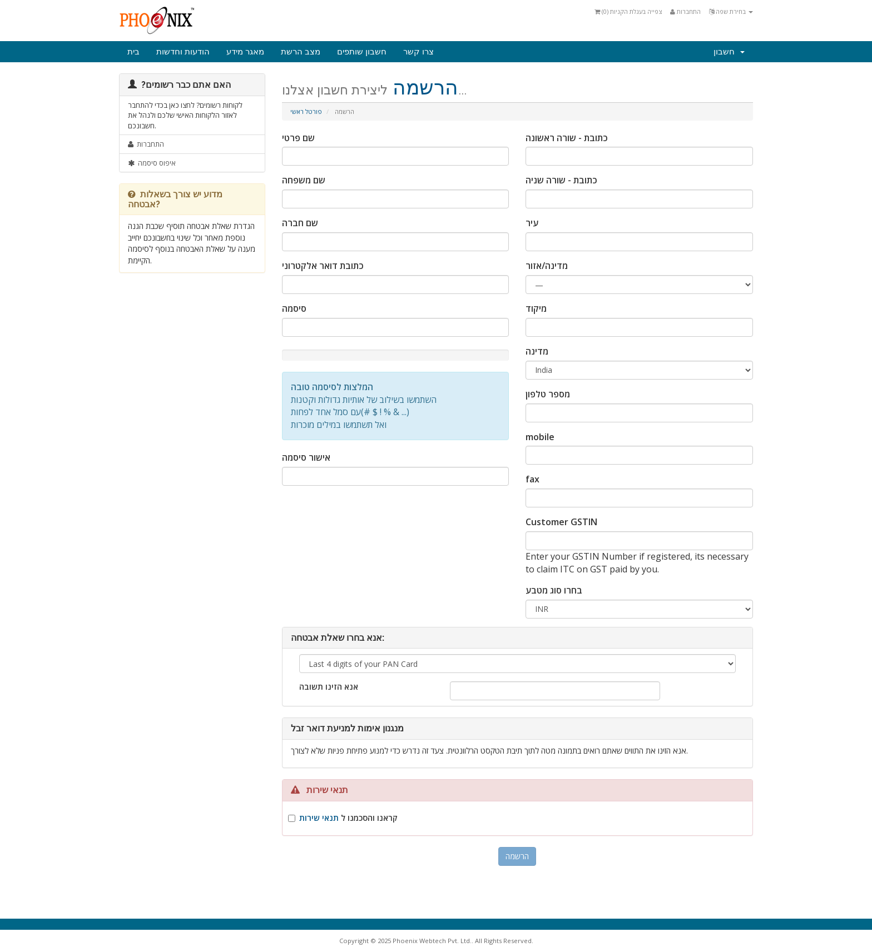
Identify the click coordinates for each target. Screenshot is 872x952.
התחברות (685, 11)
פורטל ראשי (306, 111)
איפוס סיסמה (152, 163)
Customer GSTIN (561, 522)
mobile (540, 437)
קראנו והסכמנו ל (348, 818)
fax (532, 479)
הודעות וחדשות (183, 52)
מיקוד (536, 308)
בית (133, 52)
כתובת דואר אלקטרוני (323, 266)
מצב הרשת (300, 52)
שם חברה (300, 223)
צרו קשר (418, 52)
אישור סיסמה (306, 457)
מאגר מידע (245, 52)
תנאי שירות (319, 818)
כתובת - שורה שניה (561, 180)
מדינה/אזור (547, 266)
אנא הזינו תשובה (328, 686)
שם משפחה (303, 180)
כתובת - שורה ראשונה (567, 138)
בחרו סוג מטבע (554, 590)
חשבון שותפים (362, 52)
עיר (532, 223)
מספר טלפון (548, 394)
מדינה (537, 351)
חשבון (729, 52)
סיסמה (294, 308)
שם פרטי (298, 138)
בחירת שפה (731, 11)
